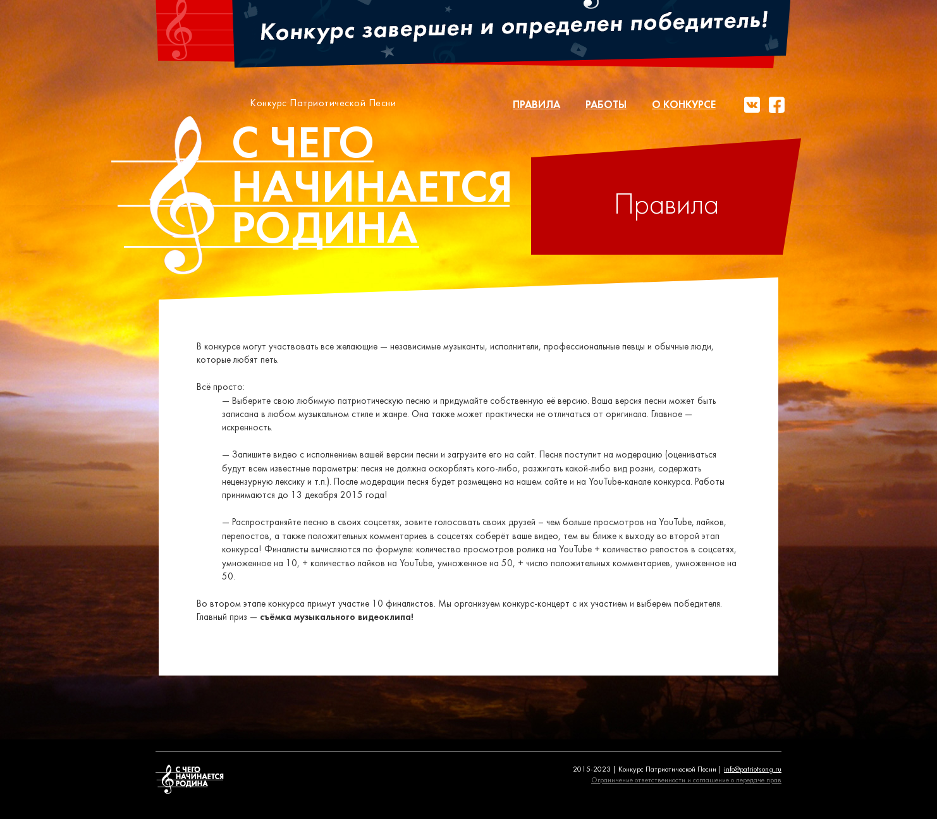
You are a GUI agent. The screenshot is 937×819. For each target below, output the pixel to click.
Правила (536, 105)
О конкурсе (684, 105)
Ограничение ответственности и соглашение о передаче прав (686, 780)
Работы (606, 105)
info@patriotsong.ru (752, 770)
